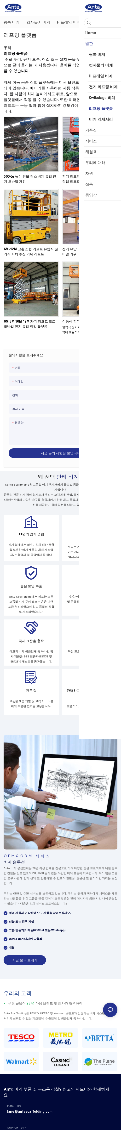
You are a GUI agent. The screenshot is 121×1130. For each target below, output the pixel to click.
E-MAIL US (14, 1113)
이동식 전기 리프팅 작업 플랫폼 (85, 321)
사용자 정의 (90, 644)
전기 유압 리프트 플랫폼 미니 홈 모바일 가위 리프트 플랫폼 (88, 251)
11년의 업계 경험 (31, 535)
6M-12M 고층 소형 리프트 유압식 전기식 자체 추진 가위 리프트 (31, 251)
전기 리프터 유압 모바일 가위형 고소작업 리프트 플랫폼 (89, 179)
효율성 (90, 537)
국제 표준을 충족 (31, 644)
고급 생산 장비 (90, 588)
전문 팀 (31, 695)
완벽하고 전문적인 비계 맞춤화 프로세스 (90, 697)
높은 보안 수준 (31, 588)
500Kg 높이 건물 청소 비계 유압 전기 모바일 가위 (30, 179)
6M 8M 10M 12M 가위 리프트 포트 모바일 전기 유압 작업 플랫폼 (29, 323)
